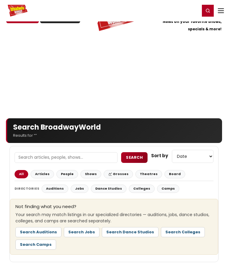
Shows (91, 174)
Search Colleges (182, 232)
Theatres (149, 174)
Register (176, 10)
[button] (208, 11)
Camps (168, 188)
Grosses (118, 174)
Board (175, 174)
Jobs (79, 188)
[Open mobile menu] (221, 11)
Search (134, 157)
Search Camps (36, 244)
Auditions (55, 188)
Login (192, 10)
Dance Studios (108, 188)
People (67, 174)
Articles (42, 174)
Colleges (141, 188)
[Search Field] (66, 157)
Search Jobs (81, 232)
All (21, 174)
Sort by (159, 155)
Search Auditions (38, 232)
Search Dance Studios (130, 232)
